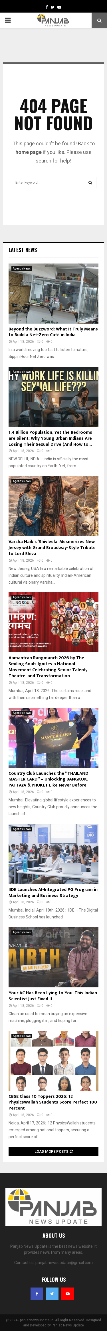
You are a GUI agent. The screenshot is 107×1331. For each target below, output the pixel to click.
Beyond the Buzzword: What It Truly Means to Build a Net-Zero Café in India (53, 332)
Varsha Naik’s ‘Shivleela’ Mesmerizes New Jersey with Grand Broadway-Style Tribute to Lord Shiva (52, 548)
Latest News (23, 249)
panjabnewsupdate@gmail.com (64, 1262)
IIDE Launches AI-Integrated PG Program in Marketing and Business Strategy (53, 893)
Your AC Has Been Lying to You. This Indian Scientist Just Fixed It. (53, 996)
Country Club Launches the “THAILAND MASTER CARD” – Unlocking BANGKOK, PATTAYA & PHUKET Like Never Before (48, 779)
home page (28, 152)
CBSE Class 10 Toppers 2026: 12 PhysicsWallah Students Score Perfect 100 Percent (53, 1102)
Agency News (22, 268)
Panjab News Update (68, 1325)
